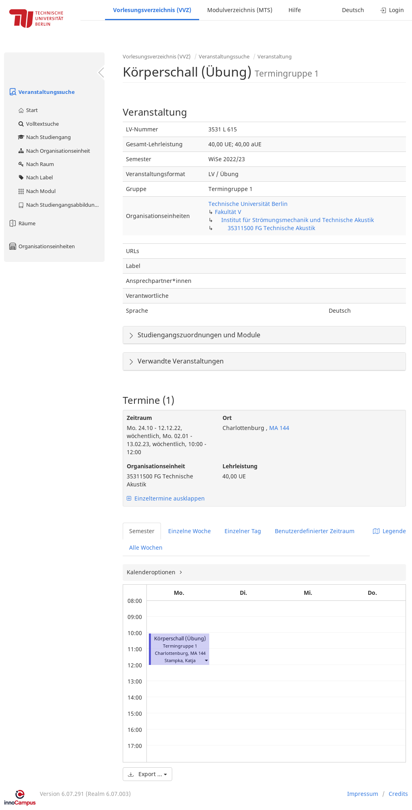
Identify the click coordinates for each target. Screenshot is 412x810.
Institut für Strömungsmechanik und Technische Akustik (297, 220)
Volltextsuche (38, 123)
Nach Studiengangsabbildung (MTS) (61, 204)
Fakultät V (228, 212)
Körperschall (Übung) (180, 638)
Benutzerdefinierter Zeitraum (314, 531)
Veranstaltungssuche (41, 92)
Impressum (362, 794)
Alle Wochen (146, 547)
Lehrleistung (240, 466)
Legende (389, 531)
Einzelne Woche (189, 531)
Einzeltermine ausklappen (166, 498)
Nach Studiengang (44, 137)
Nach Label (35, 177)
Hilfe (294, 10)
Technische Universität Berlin (248, 204)
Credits (398, 794)
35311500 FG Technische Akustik (271, 228)
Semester (141, 531)
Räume (21, 223)
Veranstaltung (275, 56)
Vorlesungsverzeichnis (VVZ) (152, 10)
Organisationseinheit (156, 466)
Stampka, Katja (180, 660)
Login (392, 10)
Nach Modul (36, 191)
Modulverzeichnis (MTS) (239, 10)
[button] (206, 660)
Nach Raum (35, 164)
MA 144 (278, 428)
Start (27, 110)
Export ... (147, 774)
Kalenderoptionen (152, 572)
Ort (227, 418)
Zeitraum (139, 418)
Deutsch (353, 10)
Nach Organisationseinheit (53, 150)
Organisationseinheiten (41, 246)
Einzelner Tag (243, 531)
